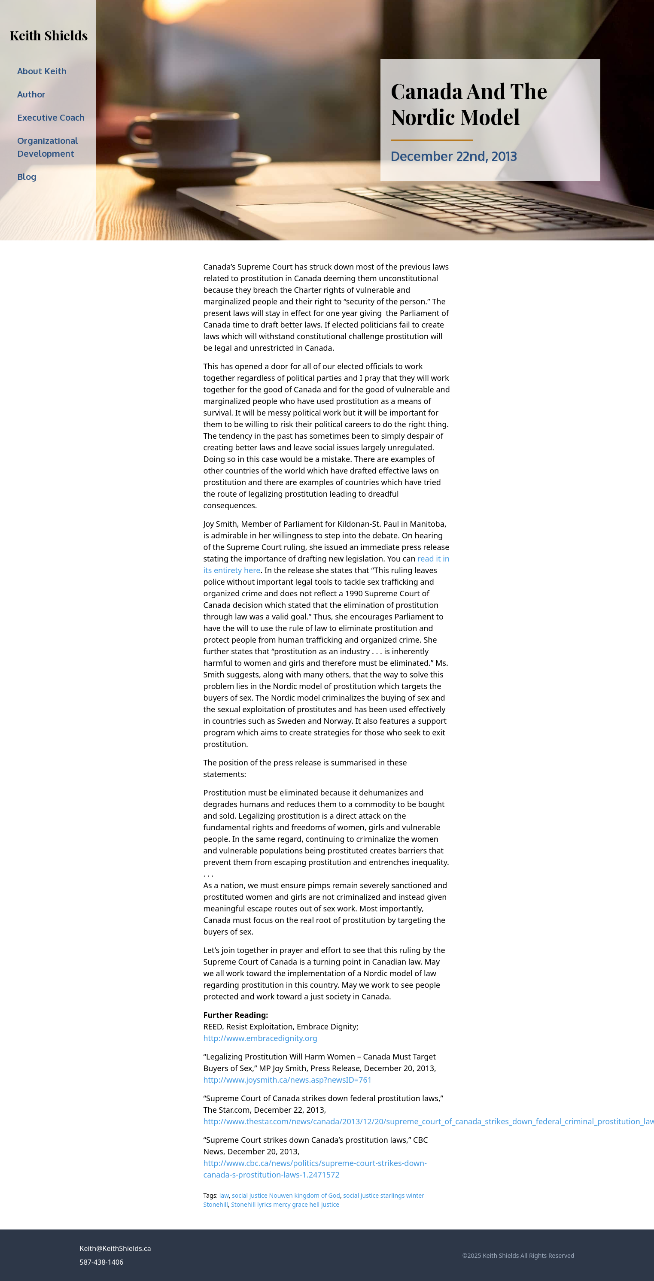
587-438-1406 (102, 1262)
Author (31, 94)
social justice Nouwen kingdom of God (286, 1195)
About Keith (42, 70)
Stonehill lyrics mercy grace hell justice (285, 1204)
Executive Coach (51, 117)
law (224, 1195)
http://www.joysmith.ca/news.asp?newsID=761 (288, 1080)
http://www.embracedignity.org (261, 1038)
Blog (27, 176)
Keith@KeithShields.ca (115, 1248)
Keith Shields (49, 35)
